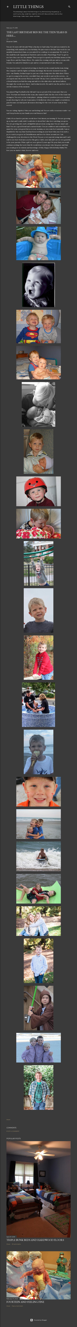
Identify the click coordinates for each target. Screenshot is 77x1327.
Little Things (28, 6)
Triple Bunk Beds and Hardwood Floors (35, 1240)
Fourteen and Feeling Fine (25, 1302)
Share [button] (8, 1119)
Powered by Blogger (38, 1320)
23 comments (16, 1244)
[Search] (69, 6)
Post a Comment (12, 1131)
